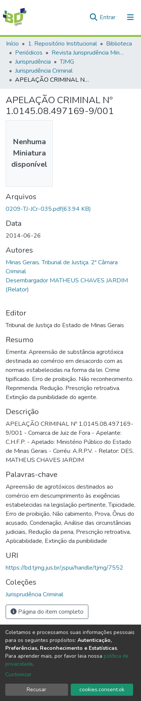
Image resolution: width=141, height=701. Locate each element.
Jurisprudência (33, 62)
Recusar (36, 689)
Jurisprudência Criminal (44, 71)
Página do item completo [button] (47, 612)
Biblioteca (119, 44)
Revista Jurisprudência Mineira (89, 53)
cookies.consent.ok (101, 689)
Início (12, 44)
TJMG (67, 62)
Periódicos (28, 53)
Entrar (108, 17)
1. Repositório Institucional (62, 44)
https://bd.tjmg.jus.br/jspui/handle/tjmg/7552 (64, 568)
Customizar (18, 674)
